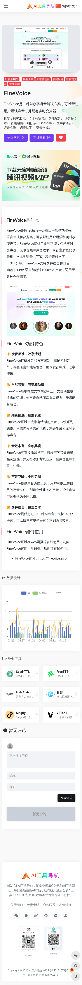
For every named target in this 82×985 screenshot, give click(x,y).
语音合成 (42, 127)
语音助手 (26, 127)
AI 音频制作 (11, 79)
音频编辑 (14, 83)
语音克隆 (10, 127)
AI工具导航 (35, 970)
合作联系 (49, 905)
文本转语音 (43, 79)
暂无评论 (17, 730)
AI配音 (30, 123)
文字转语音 (64, 123)
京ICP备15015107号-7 (56, 970)
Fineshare (46, 123)
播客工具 (28, 79)
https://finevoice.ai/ (51, 558)
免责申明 (33, 905)
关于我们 (17, 905)
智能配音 (58, 79)
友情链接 (65, 905)
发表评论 (66, 798)
